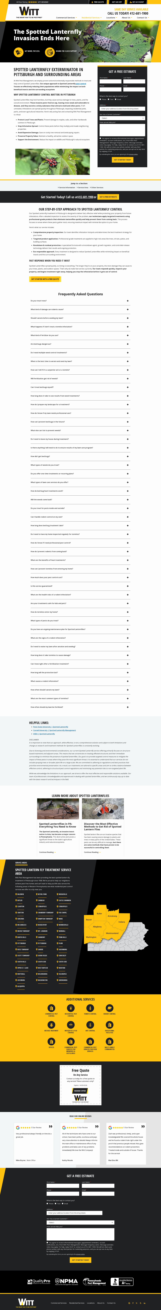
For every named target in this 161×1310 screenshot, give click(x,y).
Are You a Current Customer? (110, 114)
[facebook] (133, 1302)
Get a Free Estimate (110, 197)
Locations (111, 17)
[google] (129, 1302)
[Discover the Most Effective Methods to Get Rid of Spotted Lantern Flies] (103, 827)
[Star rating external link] (48, 2)
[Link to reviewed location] (34, 1127)
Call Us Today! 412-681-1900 (128, 13)
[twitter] (136, 1302)
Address (103, 105)
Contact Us (142, 17)
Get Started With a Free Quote (46, 279)
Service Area (83, 187)
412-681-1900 (85, 197)
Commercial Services (65, 17)
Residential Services (91, 17)
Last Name (127, 78)
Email (125, 86)
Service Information (67, 187)
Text (111, 99)
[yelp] (140, 1302)
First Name (104, 78)
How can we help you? (108, 122)
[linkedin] (144, 1302)
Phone (102, 86)
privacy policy (133, 154)
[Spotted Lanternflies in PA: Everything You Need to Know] (58, 827)
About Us (126, 17)
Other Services (97, 187)
